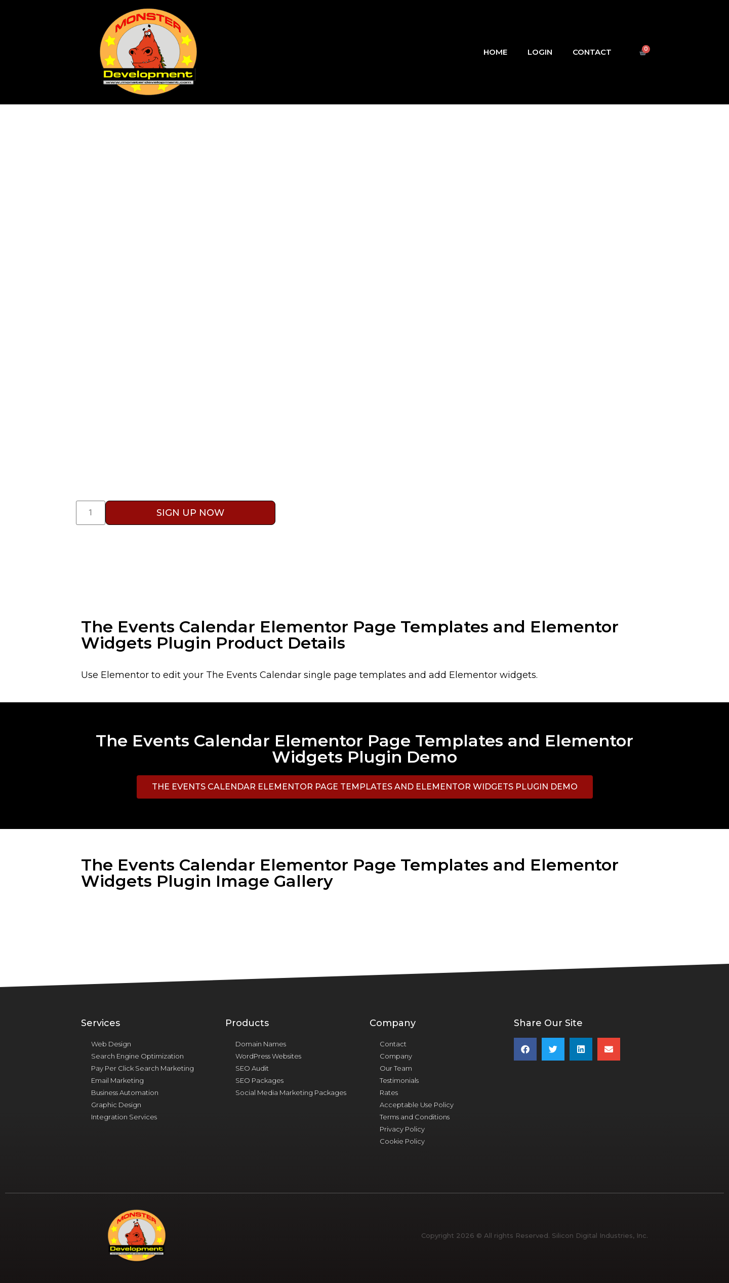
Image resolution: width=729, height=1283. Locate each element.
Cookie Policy (402, 1141)
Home (495, 52)
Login (540, 52)
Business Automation (124, 1092)
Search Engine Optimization (137, 1056)
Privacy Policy (402, 1129)
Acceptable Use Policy (417, 1105)
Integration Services (124, 1117)
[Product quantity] (90, 513)
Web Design (111, 1044)
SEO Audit (252, 1068)
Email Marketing (117, 1080)
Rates (389, 1092)
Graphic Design (116, 1105)
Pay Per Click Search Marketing (142, 1068)
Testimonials (399, 1080)
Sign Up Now (190, 512)
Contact (592, 52)
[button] (365, 787)
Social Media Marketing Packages (290, 1092)
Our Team (396, 1068)
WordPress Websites (268, 1056)
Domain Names (260, 1044)
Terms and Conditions (415, 1117)
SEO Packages (259, 1080)
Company (396, 1056)
